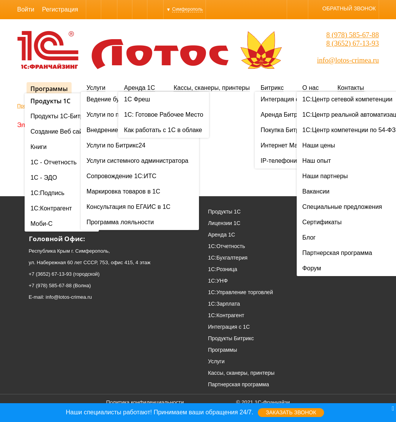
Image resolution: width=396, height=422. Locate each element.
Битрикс (272, 87)
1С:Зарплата (224, 304)
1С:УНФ (217, 281)
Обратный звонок (349, 8)
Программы (49, 88)
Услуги (96, 87)
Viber (93, 9)
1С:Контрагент (226, 315)
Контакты (351, 87)
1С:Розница (222, 269)
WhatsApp (124, 9)
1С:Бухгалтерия (227, 258)
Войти (26, 9)
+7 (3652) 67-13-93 (50, 274)
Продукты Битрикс (231, 338)
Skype (109, 9)
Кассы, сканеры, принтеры (212, 87)
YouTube (155, 9)
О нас (310, 87)
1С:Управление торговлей (240, 292)
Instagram (139, 9)
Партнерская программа (238, 384)
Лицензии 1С (224, 223)
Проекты (354, 223)
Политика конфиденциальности (145, 402)
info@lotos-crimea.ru (348, 60)
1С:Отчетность (226, 246)
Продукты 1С (224, 212)
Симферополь (187, 9)
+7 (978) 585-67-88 (50, 285)
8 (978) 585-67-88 (352, 35)
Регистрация (60, 9)
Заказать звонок (291, 412)
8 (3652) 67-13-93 (352, 43)
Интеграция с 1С (229, 327)
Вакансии (356, 246)
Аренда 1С (139, 87)
